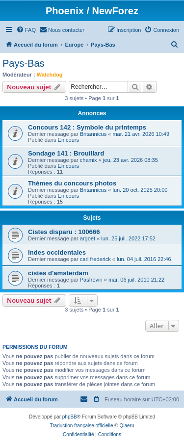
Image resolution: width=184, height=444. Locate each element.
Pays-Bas (23, 63)
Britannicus (93, 134)
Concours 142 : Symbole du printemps (87, 127)
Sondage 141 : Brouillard (66, 153)
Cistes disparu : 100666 (64, 231)
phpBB (69, 416)
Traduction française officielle (81, 425)
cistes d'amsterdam (58, 273)
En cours (68, 140)
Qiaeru (126, 425)
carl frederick (95, 259)
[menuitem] (26, 30)
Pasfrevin (91, 280)
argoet (87, 238)
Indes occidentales (57, 252)
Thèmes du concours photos (72, 183)
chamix (88, 160)
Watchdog (50, 75)
